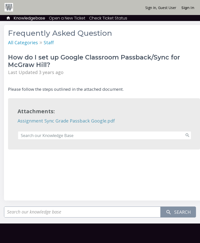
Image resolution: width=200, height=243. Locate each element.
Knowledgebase (29, 18)
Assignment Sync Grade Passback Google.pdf (66, 121)
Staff (49, 43)
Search (178, 212)
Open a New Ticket (67, 18)
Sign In (187, 8)
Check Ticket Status (108, 18)
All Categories (23, 43)
